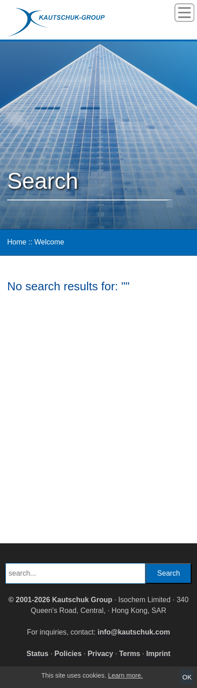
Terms (129, 653)
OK (187, 677)
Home (16, 242)
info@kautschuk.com (134, 632)
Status (37, 653)
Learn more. (125, 675)
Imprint (158, 653)
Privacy (100, 653)
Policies (67, 653)
